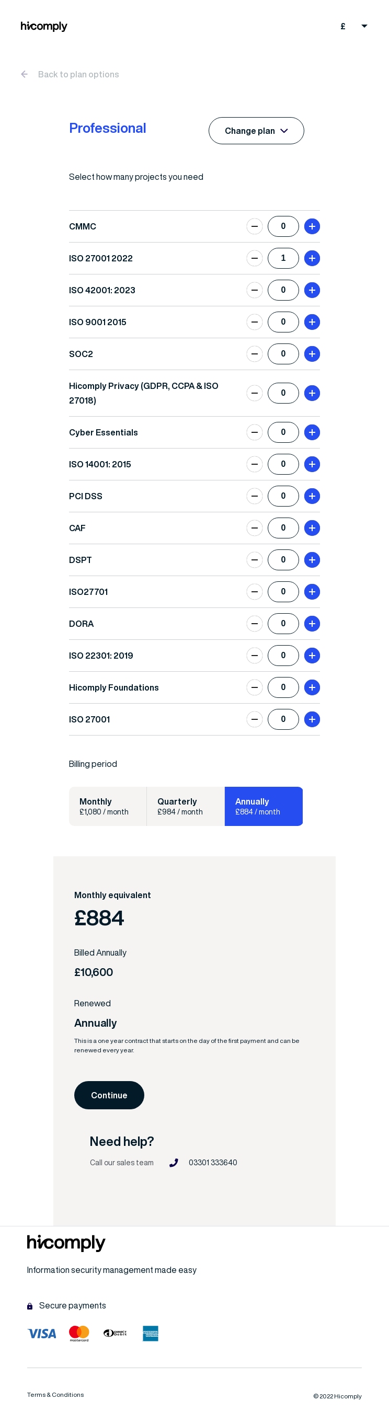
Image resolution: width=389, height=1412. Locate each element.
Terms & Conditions (55, 1394)
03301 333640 (203, 1162)
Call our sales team (122, 1162)
